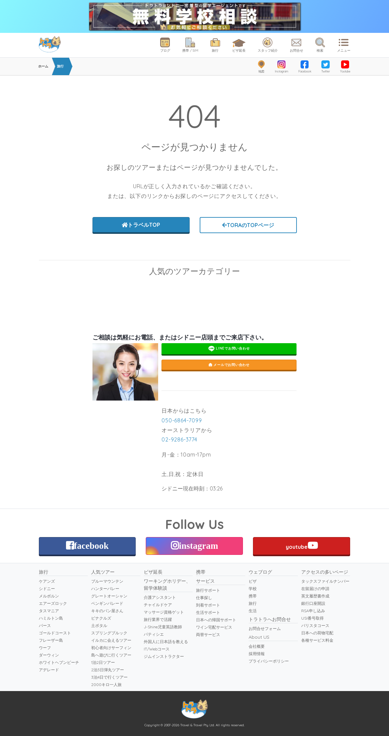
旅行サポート (208, 590)
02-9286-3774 (179, 439)
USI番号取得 (312, 618)
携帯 (200, 572)
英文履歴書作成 (315, 595)
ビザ (253, 581)
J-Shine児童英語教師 (163, 626)
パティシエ (154, 634)
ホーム (43, 66)
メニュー (343, 45)
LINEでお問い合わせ (229, 349)
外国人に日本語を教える (166, 641)
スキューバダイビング (74, 290)
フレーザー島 (51, 640)
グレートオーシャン (109, 595)
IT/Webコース (157, 648)
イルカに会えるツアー (111, 640)
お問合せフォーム (265, 628)
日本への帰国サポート (216, 619)
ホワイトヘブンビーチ (59, 662)
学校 (253, 588)
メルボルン (49, 595)
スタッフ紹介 (268, 45)
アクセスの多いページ (324, 572)
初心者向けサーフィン (111, 647)
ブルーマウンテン (234, 290)
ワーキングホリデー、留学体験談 (167, 584)
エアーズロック (53, 603)
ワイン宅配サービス (214, 627)
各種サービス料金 (317, 640)
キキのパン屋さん (107, 610)
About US (259, 637)
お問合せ (296, 45)
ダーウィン (49, 655)
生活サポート (208, 612)
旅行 (215, 45)
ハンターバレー (105, 588)
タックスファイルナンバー (325, 581)
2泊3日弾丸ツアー (107, 669)
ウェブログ (260, 572)
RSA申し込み (313, 610)
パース (45, 625)
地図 (261, 66)
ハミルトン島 (51, 618)
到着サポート (208, 605)
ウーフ (45, 647)
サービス (205, 581)
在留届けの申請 (315, 588)
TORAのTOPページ (248, 225)
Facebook (304, 66)
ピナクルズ (101, 618)
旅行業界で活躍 (158, 619)
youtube (302, 545)
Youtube (345, 66)
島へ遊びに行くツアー (111, 655)
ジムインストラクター (164, 656)
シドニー (47, 588)
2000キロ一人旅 (106, 684)
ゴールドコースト (55, 632)
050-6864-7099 (181, 420)
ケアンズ (47, 581)
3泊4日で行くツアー (109, 677)
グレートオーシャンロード (154, 290)
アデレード (49, 669)
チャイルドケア (158, 604)
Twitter (325, 66)
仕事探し (204, 597)
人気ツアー (103, 572)
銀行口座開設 (313, 603)
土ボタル (99, 625)
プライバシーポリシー (269, 661)
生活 (253, 610)
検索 (320, 45)
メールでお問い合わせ (229, 365)
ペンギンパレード (315, 290)
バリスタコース (315, 625)
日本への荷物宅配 (317, 632)
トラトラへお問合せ (270, 619)
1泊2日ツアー (103, 662)
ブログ (165, 45)
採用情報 (257, 653)
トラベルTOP (141, 224)
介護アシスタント (160, 597)
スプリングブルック (109, 632)
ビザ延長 (239, 44)
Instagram (281, 66)
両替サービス (208, 634)
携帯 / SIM (190, 45)
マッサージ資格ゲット (164, 612)
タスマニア (49, 610)
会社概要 (257, 646)
